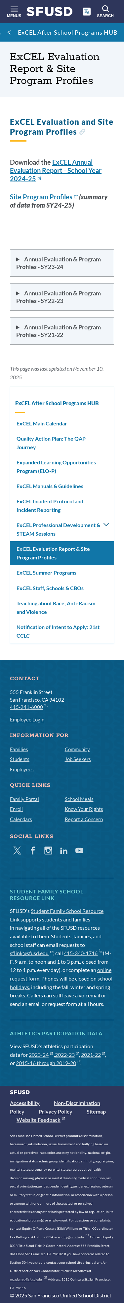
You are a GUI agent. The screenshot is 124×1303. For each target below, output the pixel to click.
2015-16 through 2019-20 (48, 1063)
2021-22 (93, 1055)
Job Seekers (78, 759)
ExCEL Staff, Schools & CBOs (50, 588)
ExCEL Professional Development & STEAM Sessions (58, 529)
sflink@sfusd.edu (31, 953)
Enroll (16, 809)
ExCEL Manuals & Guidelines (50, 486)
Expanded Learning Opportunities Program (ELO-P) (56, 466)
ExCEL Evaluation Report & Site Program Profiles (53, 553)
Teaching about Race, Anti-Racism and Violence (56, 607)
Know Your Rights (84, 809)
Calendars (21, 819)
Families (19, 749)
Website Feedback (41, 1120)
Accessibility (25, 1103)
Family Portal (24, 799)
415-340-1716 (83, 953)
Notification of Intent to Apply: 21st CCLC (58, 631)
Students (19, 759)
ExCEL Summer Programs (46, 572)
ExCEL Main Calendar (42, 423)
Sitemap (96, 1111)
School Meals (79, 799)
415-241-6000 (28, 706)
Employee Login (27, 719)
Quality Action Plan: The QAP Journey (51, 442)
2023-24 (41, 1055)
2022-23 (67, 1055)
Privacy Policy (55, 1111)
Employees (22, 769)
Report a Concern (84, 819)
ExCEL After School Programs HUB (68, 32)
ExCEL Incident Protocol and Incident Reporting (50, 505)
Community (77, 749)
